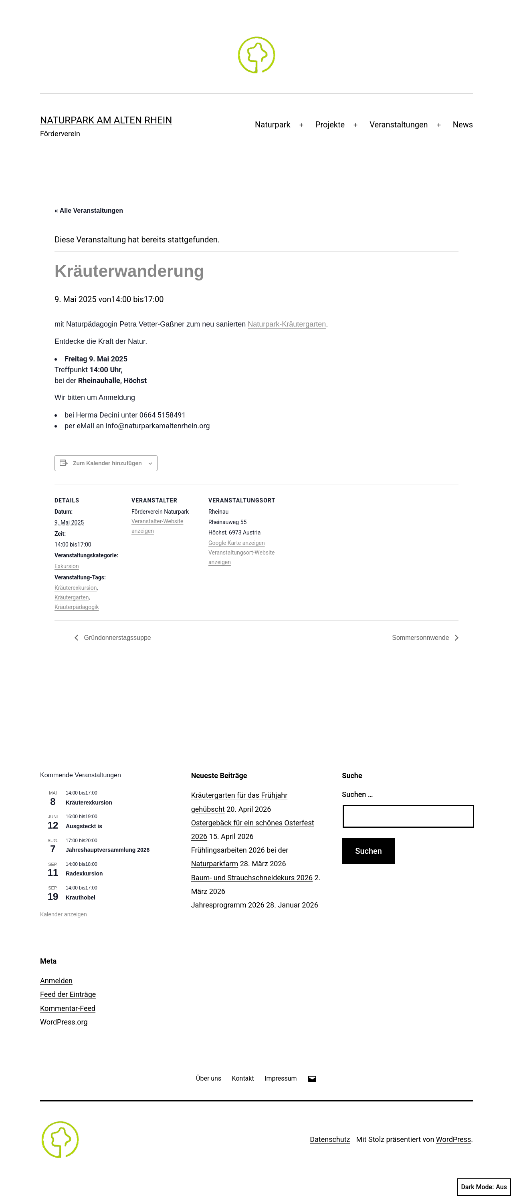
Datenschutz (330, 1139)
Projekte (330, 124)
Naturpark (273, 124)
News (463, 124)
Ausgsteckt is (84, 826)
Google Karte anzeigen (236, 543)
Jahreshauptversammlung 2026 (107, 850)
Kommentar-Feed (67, 1008)
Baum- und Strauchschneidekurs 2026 (252, 877)
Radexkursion (84, 873)
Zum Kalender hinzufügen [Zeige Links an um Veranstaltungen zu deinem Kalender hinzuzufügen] (107, 463)
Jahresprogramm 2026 (228, 905)
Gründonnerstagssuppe (116, 637)
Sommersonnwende (421, 637)
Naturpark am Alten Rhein (106, 120)
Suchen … (357, 794)
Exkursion (67, 566)
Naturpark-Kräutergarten (287, 324)
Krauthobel (80, 897)
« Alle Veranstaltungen (89, 210)
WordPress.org (64, 1022)
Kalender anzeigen (63, 914)
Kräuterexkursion (76, 588)
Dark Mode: (484, 1187)
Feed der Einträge (68, 994)
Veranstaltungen (399, 124)
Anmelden (56, 980)
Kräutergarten (72, 597)
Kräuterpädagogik (77, 607)
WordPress (453, 1139)
